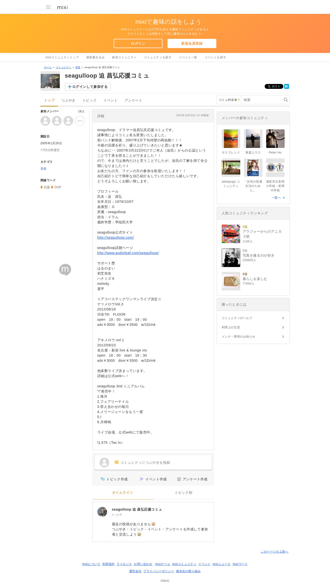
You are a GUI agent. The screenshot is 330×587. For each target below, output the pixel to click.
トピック (89, 100)
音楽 (77, 67)
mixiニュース (222, 564)
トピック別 (183, 492)
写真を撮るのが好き (259, 255)
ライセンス (124, 564)
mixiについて (91, 564)
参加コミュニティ (124, 57)
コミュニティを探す (157, 57)
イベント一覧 (188, 57)
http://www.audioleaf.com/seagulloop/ (128, 253)
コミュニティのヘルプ (237, 318)
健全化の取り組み (188, 571)
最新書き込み (95, 57)
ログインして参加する (90, 87)
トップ (49, 100)
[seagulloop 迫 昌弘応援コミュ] (102, 512)
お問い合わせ (143, 564)
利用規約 (108, 564)
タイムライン (122, 492)
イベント (110, 100)
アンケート (133, 100)
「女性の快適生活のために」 (253, 186)
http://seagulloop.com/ (115, 237)
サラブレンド (231, 152)
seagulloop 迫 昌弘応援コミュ (137, 509)
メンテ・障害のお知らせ (239, 336)
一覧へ (276, 197)
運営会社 (135, 571)
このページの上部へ (274, 551)
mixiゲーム (162, 564)
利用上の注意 (231, 327)
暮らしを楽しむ (255, 279)
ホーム (48, 67)
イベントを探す (215, 57)
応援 (47, 187)
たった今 (117, 514)
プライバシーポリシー (158, 571)
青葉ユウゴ (253, 152)
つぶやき (68, 100)
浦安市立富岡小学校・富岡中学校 (275, 186)
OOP (57, 187)
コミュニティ (63, 67)
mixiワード (240, 564)
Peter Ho (275, 152)
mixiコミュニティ (184, 564)
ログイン (138, 43)
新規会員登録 (192, 43)
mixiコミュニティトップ (62, 57)
